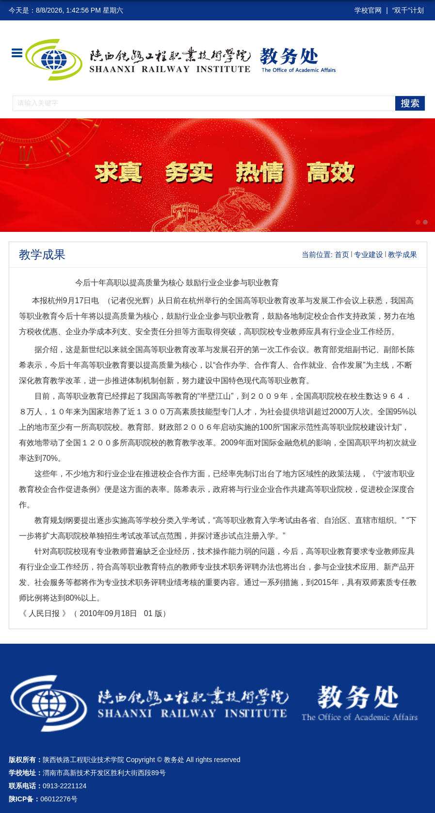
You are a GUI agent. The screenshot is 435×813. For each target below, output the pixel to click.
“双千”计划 (408, 10)
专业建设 (368, 254)
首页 (342, 254)
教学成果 (402, 254)
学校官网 (368, 10)
